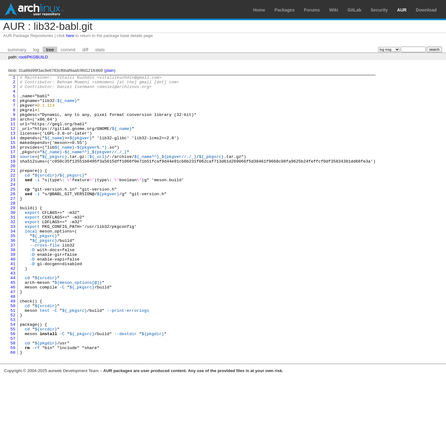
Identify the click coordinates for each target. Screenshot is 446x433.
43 (12, 313)
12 (12, 139)
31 (12, 246)
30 (12, 240)
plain (109, 70)
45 (12, 324)
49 (12, 346)
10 (12, 128)
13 (12, 145)
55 (12, 380)
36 (12, 274)
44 (12, 318)
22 (12, 195)
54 (12, 374)
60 (12, 408)
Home (259, 9)
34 (12, 262)
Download (426, 9)
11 (12, 134)
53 (12, 369)
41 (12, 302)
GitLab (354, 9)
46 (12, 330)
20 (12, 184)
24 (12, 207)
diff (85, 49)
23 (12, 201)
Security (379, 9)
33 (12, 257)
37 (12, 279)
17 (12, 167)
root (22, 57)
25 (12, 212)
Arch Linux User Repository (34, 9)
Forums (312, 9)
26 (12, 218)
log (36, 49)
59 (12, 402)
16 (12, 162)
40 (12, 296)
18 (12, 173)
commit (68, 49)
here (70, 35)
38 (12, 285)
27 (12, 223)
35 (12, 268)
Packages (285, 9)
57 (12, 391)
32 (12, 251)
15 (12, 156)
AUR (402, 9)
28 (12, 229)
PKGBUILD (37, 57)
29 (12, 234)
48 (12, 341)
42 (12, 307)
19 (12, 179)
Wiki (333, 9)
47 (12, 335)
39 (12, 290)
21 (12, 190)
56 (12, 386)
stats (100, 49)
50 (12, 352)
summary (16, 49)
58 (12, 397)
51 (12, 358)
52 (12, 363)
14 (12, 151)
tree (50, 49)
